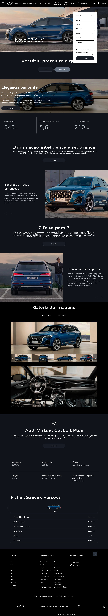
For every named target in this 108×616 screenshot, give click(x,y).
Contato (73, 3)
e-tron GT (14, 588)
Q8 (12, 579)
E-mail (85, 54)
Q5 (12, 573)
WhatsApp (91, 54)
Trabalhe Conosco (59, 576)
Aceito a (85, 50)
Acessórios (48, 3)
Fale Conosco (44, 576)
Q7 (12, 576)
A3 (11, 565)
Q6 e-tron (14, 585)
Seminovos (22, 3)
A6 (11, 568)
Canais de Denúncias (60, 587)
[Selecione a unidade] (85, 33)
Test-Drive (62, 69)
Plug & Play (44, 579)
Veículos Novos (45, 562)
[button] (13, 358)
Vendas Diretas (45, 565)
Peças (41, 3)
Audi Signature (45, 573)
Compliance (58, 579)
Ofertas (29, 3)
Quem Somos (58, 573)
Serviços (35, 3)
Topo (94, 554)
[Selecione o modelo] (85, 37)
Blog (41, 582)
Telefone (79, 54)
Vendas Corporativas (57, 3)
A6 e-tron (14, 582)
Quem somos (66, 3)
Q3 (12, 571)
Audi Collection (45, 571)
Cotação (45, 69)
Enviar (84, 58)
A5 (11, 562)
